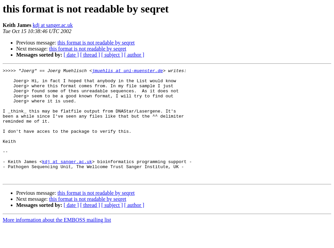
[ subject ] (112, 55)
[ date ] (71, 55)
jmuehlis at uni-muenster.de (127, 71)
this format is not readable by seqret (96, 42)
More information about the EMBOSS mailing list (57, 242)
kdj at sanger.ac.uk (53, 25)
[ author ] (134, 55)
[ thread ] (90, 55)
